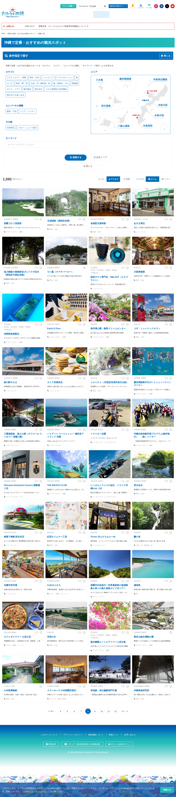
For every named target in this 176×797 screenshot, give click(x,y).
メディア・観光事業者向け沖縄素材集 (83, 743)
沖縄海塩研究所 (141, 689)
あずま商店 (139, 222)
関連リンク (114, 734)
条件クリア (101, 156)
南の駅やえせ (10, 381)
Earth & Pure (54, 328)
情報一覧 (41, 33)
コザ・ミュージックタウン (147, 328)
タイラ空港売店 (55, 381)
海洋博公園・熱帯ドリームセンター (108, 328)
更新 (128, 178)
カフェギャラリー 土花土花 (17, 636)
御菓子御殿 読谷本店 (14, 536)
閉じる (89, 165)
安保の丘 (51, 636)
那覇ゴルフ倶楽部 (12, 222)
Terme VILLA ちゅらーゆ (102, 536)
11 (109, 710)
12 (115, 710)
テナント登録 (67, 6)
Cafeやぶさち (54, 584)
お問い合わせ (130, 734)
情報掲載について (95, 734)
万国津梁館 (139, 271)
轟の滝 (137, 536)
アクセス (114, 178)
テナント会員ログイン (120, 743)
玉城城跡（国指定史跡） (59, 220)
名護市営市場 (10, 584)
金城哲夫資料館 (98, 222)
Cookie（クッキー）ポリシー (36, 791)
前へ (52, 710)
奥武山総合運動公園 (144, 636)
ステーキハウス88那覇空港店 (61, 689)
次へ (124, 710)
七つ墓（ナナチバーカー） (60, 271)
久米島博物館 (10, 689)
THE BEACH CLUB (57, 484)
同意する (167, 790)
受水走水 (138, 484)
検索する (77, 156)
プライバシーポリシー (72, 734)
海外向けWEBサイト (117, 6)
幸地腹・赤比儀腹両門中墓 (103, 689)
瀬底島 (137, 584)
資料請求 (52, 743)
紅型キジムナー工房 (57, 536)
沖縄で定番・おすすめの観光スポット (21, 33)
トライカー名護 (98, 433)
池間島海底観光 (11, 333)
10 (102, 710)
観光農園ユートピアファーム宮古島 (108, 641)
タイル (154, 178)
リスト (167, 178)
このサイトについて (49, 734)
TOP (3, 33)
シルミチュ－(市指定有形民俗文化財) (108, 381)
